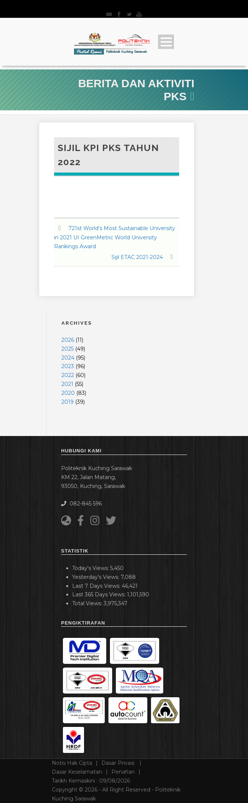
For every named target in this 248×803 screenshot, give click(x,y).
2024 (67, 357)
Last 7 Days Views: (97, 586)
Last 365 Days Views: (99, 594)
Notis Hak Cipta (72, 763)
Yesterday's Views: (96, 577)
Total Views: (88, 603)
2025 (67, 348)
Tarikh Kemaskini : (91, 780)
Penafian (123, 771)
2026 (67, 340)
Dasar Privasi (118, 763)
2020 (68, 393)
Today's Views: (91, 568)
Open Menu (166, 42)
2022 (67, 375)
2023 (67, 366)
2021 (67, 384)
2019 (67, 402)
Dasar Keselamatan (77, 771)
